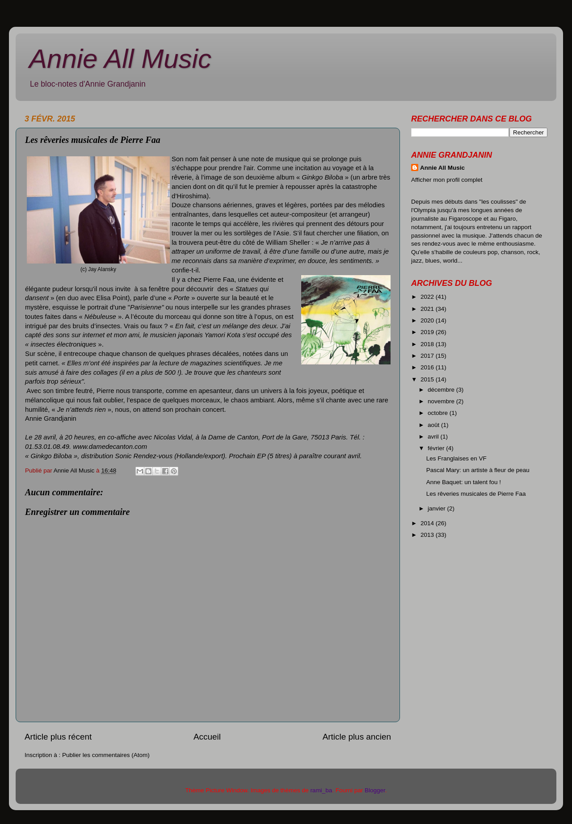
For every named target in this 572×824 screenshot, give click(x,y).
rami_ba (321, 790)
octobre (439, 413)
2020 (428, 320)
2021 (428, 308)
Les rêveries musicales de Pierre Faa (476, 493)
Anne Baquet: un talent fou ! (463, 482)
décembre (442, 389)
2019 (428, 332)
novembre (442, 401)
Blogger (375, 790)
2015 (428, 379)
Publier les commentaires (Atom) (106, 755)
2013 (428, 534)
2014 (428, 523)
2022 (428, 296)
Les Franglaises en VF (456, 458)
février (437, 448)
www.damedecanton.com (110, 446)
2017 (428, 355)
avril (434, 436)
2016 (428, 367)
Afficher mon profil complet (447, 179)
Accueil (207, 736)
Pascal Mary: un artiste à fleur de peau (478, 470)
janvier (437, 508)
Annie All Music (120, 59)
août (434, 425)
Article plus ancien (357, 736)
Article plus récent (58, 736)
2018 (428, 344)
